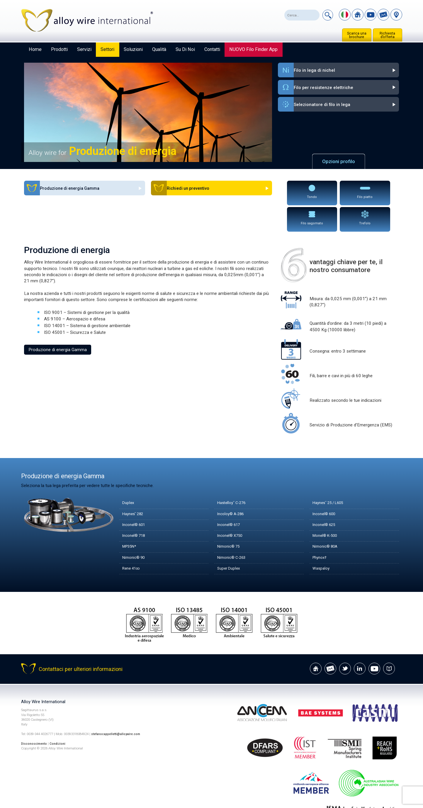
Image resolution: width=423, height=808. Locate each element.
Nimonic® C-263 (234, 529)
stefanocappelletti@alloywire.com (118, 706)
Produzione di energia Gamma (57, 321)
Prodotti (59, 49)
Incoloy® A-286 (233, 486)
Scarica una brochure (356, 35)
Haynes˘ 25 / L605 (331, 475)
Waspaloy (321, 540)
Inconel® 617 (230, 497)
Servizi (84, 49)
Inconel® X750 (232, 508)
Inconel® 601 (135, 497)
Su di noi (185, 49)
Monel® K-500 (327, 508)
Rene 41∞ (132, 540)
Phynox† (320, 529)
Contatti (212, 49)
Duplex (128, 475)
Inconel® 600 (325, 486)
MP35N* (131, 519)
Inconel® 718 (135, 508)
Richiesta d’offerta (387, 35)
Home (35, 49)
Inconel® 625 (325, 497)
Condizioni (61, 716)
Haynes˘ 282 (134, 486)
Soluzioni (133, 49)
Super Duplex (230, 540)
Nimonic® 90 (135, 529)
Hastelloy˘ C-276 (234, 475)
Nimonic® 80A (327, 519)
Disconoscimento (35, 716)
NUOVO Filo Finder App (253, 49)
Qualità (159, 49)
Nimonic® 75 (230, 519)
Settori (107, 49)
